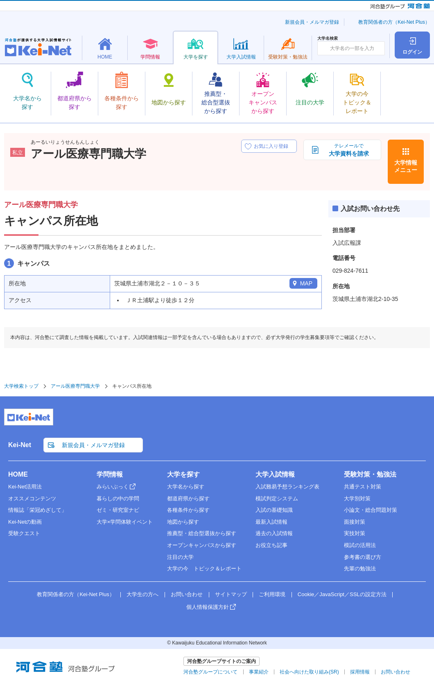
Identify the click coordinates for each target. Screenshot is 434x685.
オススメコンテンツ (32, 498)
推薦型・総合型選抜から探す (201, 533)
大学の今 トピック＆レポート (204, 568)
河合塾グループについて (210, 672)
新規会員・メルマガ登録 (312, 22)
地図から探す (183, 522)
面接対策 (354, 522)
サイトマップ (231, 594)
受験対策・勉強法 (370, 474)
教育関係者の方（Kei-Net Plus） (394, 22)
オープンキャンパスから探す (201, 545)
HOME (18, 474)
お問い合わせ (187, 594)
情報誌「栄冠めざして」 (37, 510)
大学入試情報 (275, 474)
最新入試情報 (271, 522)
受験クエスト (24, 533)
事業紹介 (259, 672)
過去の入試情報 (274, 533)
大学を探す (183, 474)
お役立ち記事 (271, 545)
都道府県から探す (188, 498)
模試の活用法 (360, 545)
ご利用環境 (272, 594)
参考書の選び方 (362, 557)
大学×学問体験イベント (125, 522)
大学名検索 (327, 38)
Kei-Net (19, 444)
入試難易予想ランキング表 (287, 487)
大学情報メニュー (405, 166)
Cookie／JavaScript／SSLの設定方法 (342, 594)
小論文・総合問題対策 (370, 510)
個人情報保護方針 (207, 607)
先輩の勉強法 (360, 568)
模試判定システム (276, 498)
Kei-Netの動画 (25, 522)
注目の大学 (180, 557)
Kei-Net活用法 (25, 487)
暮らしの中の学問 (118, 498)
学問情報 (110, 474)
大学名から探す (185, 487)
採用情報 (360, 672)
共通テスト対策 (362, 487)
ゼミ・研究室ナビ (118, 510)
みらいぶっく (113, 487)
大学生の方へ (142, 594)
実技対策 (354, 533)
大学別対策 (357, 498)
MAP (306, 283)
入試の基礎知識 (274, 510)
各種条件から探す (188, 510)
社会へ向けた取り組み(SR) (309, 672)
